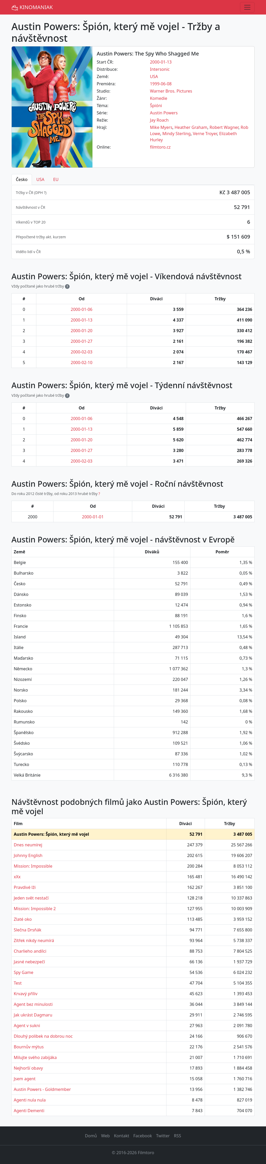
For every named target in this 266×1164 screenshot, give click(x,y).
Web (105, 1136)
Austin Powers (164, 113)
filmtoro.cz (160, 147)
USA (154, 76)
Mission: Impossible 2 (35, 908)
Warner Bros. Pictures (171, 91)
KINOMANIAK (32, 7)
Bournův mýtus (29, 1047)
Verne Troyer (205, 133)
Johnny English (28, 855)
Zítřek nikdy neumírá (34, 940)
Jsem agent (25, 1079)
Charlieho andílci (30, 951)
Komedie (158, 98)
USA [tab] (40, 179)
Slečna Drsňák (27, 930)
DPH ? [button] (40, 192)
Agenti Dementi (29, 1110)
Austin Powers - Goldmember (42, 1089)
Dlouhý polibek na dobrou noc (43, 1036)
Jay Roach (159, 120)
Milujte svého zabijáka (35, 1057)
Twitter (163, 1136)
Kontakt (121, 1136)
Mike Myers (161, 127)
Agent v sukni (27, 1025)
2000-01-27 (81, 341)
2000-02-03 (81, 352)
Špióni (156, 105)
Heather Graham (191, 127)
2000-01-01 (93, 517)
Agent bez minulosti (33, 1004)
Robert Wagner (224, 127)
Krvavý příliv (25, 993)
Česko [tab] (22, 179)
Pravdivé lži (25, 887)
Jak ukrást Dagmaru (33, 1015)
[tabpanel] (133, 222)
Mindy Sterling (176, 133)
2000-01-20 (81, 330)
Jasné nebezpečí (29, 962)
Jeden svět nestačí (31, 898)
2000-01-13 (161, 62)
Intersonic (160, 69)
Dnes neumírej (28, 845)
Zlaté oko (23, 919)
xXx (17, 877)
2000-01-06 (81, 309)
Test (18, 983)
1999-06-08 (161, 84)
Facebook (142, 1136)
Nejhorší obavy (28, 1068)
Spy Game (23, 972)
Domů (91, 1136)
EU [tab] (56, 179)
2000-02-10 (81, 362)
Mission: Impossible (33, 866)
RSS (177, 1136)
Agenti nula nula (30, 1100)
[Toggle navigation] (247, 7)
